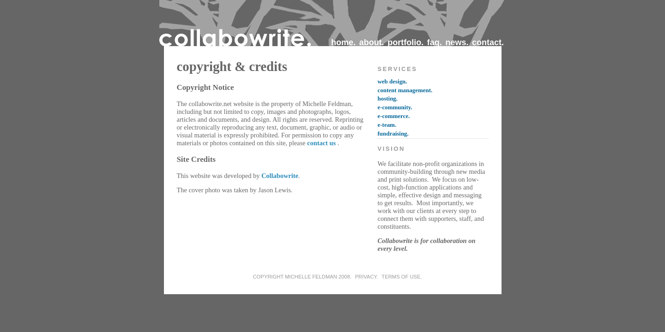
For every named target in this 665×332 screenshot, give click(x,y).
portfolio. (405, 42)
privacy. (366, 276)
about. (371, 42)
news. (456, 42)
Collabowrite (279, 175)
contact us (321, 143)
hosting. (388, 98)
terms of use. (401, 276)
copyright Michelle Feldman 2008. (302, 276)
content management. (405, 90)
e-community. (395, 107)
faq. (434, 42)
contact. (488, 42)
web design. (392, 81)
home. (343, 42)
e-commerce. (394, 116)
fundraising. (393, 133)
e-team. (387, 124)
